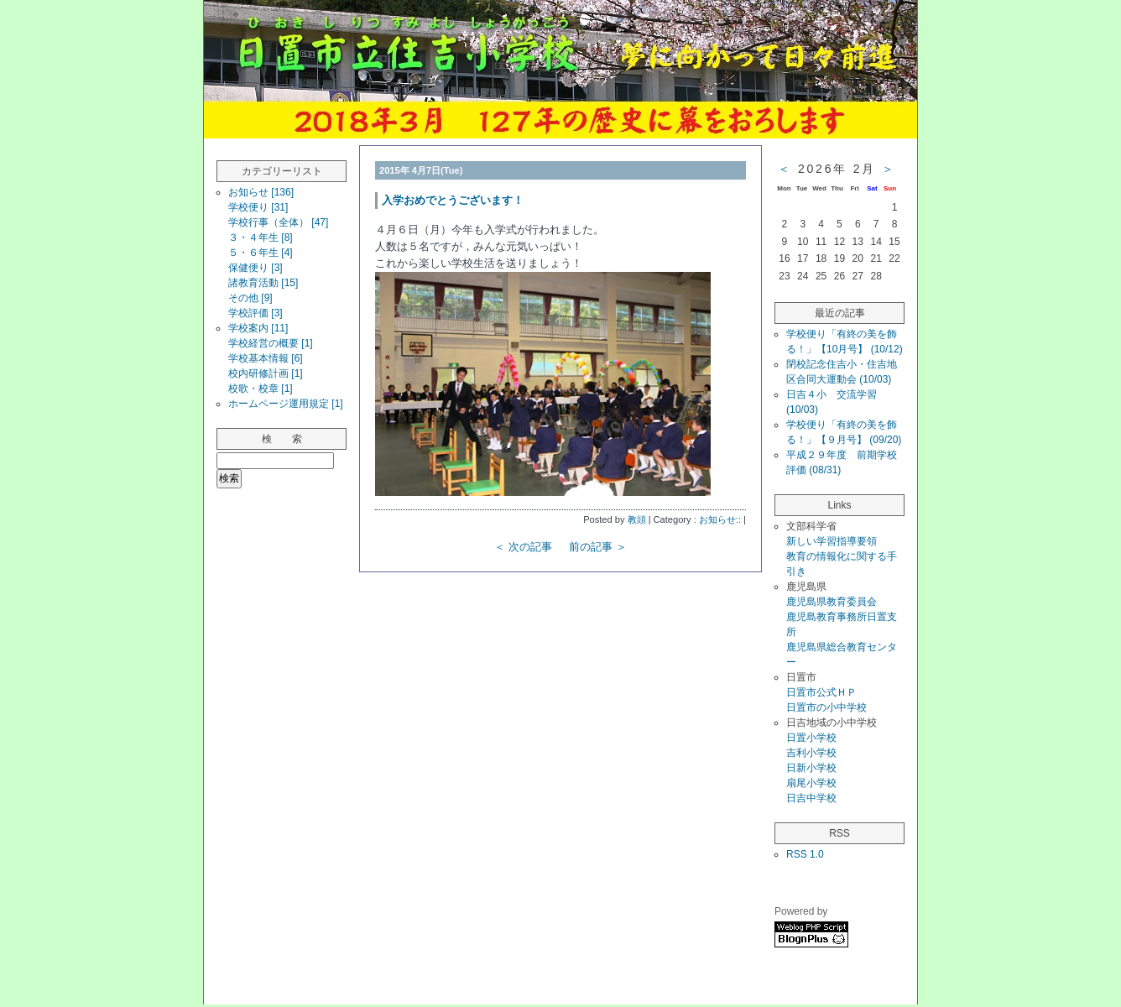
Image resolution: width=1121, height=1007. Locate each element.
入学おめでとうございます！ (453, 200)
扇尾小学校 (811, 783)
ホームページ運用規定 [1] (285, 404)
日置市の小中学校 (826, 707)
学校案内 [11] (258, 328)
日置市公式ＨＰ (821, 692)
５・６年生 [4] (260, 252)
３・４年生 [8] (260, 237)
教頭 (637, 519)
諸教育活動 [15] (263, 283)
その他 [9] (250, 298)
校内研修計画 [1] (265, 373)
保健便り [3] (255, 268)
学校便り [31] (258, 207)
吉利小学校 (811, 753)
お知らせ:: (720, 519)
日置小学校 (811, 738)
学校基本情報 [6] (265, 358)
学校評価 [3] (255, 313)
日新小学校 (811, 768)
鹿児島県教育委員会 (831, 602)
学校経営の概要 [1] (270, 343)
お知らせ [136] (261, 192)
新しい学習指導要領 (831, 541)
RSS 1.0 (805, 854)
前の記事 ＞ (598, 546)
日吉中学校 (811, 798)
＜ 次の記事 (523, 546)
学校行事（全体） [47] (278, 222)
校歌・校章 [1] (260, 388)
